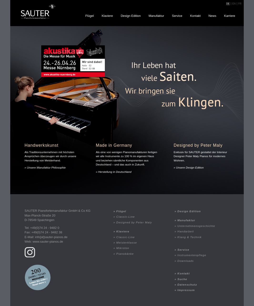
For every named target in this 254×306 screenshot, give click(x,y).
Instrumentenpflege (192, 255)
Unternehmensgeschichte (196, 225)
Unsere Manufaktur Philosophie (46, 167)
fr (239, 3)
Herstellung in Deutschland (115, 171)
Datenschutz (187, 284)
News (212, 16)
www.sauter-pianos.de (48, 241)
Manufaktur (156, 16)
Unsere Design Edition (190, 167)
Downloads (186, 260)
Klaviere (107, 16)
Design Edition (131, 16)
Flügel (89, 16)
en (234, 3)
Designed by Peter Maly (134, 222)
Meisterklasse (126, 242)
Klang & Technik (190, 237)
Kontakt (195, 16)
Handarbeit (186, 231)
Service (177, 16)
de (228, 3)
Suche (182, 279)
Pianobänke (125, 253)
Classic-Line (125, 216)
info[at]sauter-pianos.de (51, 237)
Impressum (186, 290)
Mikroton (122, 248)
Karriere (229, 16)
